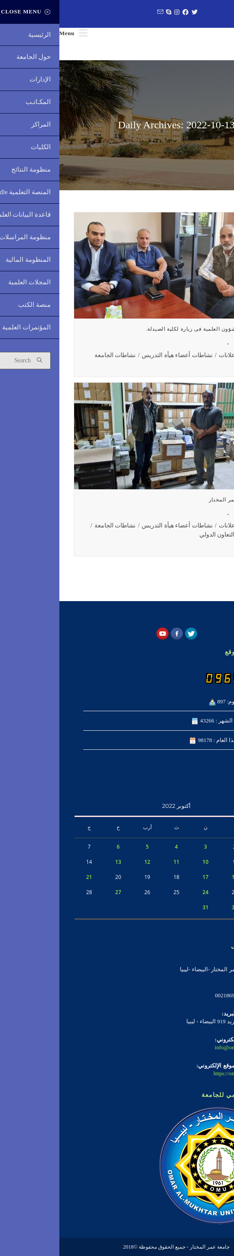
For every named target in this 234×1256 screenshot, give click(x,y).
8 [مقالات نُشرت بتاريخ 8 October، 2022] (204, 862)
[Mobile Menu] (14, 33)
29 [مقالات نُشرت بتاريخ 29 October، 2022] (205, 907)
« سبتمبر (208, 924)
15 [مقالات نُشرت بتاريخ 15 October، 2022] (205, 877)
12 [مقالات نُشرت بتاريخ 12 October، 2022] (88, 862)
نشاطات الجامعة (56, 355)
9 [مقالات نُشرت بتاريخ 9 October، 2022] (175, 862)
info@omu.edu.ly (175, 1047)
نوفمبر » (184, 924)
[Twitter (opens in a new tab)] (134, 12)
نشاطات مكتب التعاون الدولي (177, 534)
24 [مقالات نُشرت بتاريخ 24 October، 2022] (146, 892)
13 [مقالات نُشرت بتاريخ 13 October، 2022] (59, 862)
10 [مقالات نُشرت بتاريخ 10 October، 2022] (146, 862)
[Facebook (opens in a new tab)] (125, 12)
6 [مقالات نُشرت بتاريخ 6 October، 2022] (58, 846)
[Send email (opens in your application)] (99, 12)
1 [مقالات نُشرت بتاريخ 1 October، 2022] (204, 846)
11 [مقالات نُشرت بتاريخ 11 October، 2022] (117, 862)
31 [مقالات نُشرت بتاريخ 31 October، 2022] (146, 907)
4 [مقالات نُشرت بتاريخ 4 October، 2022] (117, 846)
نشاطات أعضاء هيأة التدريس (117, 355)
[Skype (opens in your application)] (108, 12)
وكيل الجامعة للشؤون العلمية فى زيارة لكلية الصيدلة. (150, 329)
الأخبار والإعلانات (180, 355)
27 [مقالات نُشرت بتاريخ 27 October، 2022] (59, 892)
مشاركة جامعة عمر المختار (182, 500)
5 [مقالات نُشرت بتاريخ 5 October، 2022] (87, 846)
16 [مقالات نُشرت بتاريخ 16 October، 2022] (175, 877)
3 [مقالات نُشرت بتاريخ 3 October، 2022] (146, 846)
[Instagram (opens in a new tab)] (116, 12)
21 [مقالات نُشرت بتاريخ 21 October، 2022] (30, 877)
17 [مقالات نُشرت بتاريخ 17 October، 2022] (146, 877)
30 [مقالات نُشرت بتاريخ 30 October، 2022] (175, 907)
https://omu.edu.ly (174, 1073)
